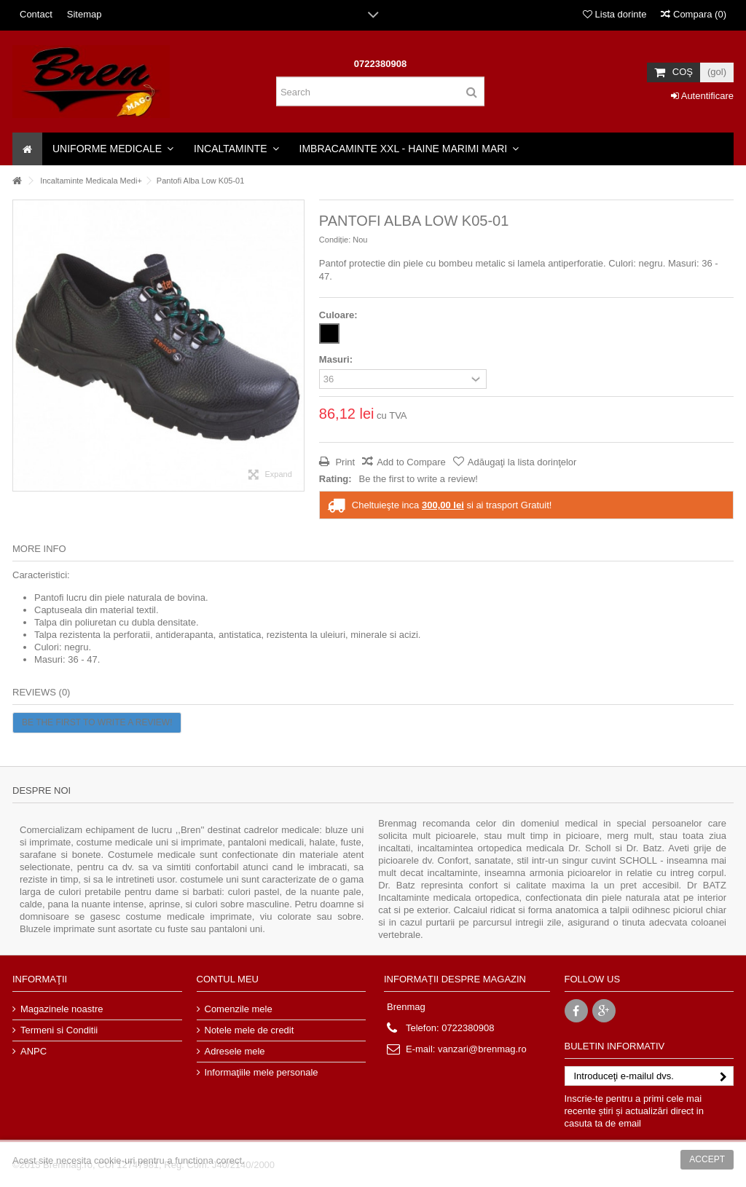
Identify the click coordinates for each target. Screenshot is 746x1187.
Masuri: (337, 359)
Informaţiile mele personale (261, 1072)
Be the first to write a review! (418, 478)
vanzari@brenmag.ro (482, 1049)
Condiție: (334, 239)
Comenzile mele (238, 1008)
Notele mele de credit (249, 1030)
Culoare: (339, 314)
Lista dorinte (614, 14)
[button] (113, 149)
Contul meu (228, 979)
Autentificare (702, 95)
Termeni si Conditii (59, 1030)
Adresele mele (235, 1051)
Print (344, 462)
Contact (36, 14)
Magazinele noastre (61, 1008)
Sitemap (84, 14)
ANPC (33, 1051)
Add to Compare (411, 462)
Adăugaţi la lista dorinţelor (522, 462)
